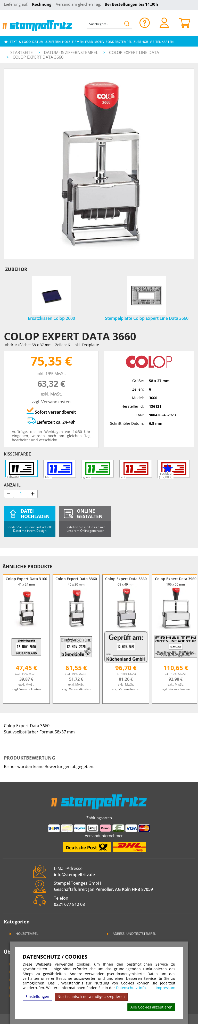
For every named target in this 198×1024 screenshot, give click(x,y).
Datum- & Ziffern (46, 42)
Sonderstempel (119, 42)
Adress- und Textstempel (131, 933)
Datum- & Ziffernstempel (71, 52)
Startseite (21, 52)
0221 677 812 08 (69, 904)
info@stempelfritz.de (74, 874)
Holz (66, 42)
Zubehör (141, 42)
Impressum (165, 987)
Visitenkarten (162, 42)
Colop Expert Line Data (134, 52)
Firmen (78, 42)
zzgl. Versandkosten (51, 402)
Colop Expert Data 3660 (38, 57)
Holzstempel (23, 933)
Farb (89, 42)
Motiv (99, 42)
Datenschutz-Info (131, 987)
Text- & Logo (20, 42)
